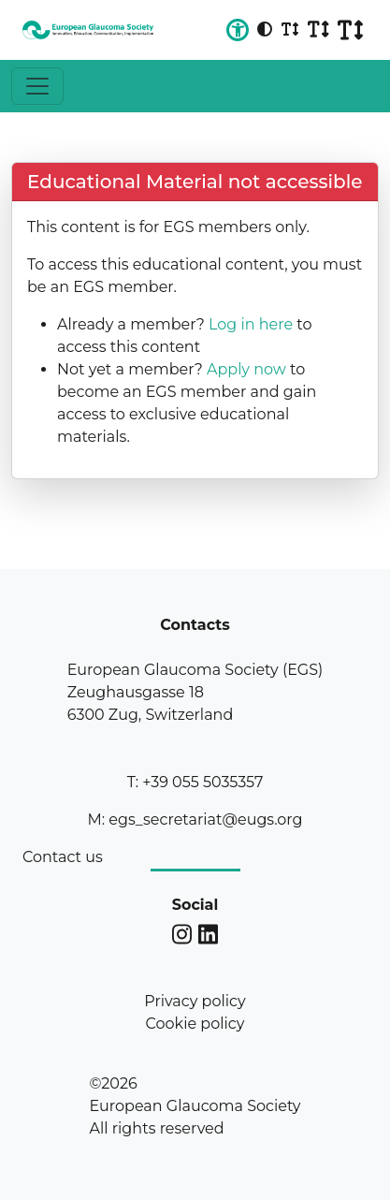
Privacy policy (194, 1001)
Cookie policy (195, 1023)
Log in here (251, 324)
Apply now (246, 369)
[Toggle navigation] (37, 86)
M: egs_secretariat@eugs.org (194, 819)
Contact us (62, 857)
